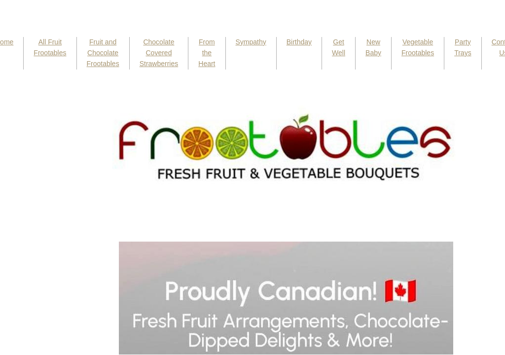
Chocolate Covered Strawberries (159, 53)
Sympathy (251, 42)
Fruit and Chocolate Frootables (103, 53)
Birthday (299, 42)
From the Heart (206, 53)
